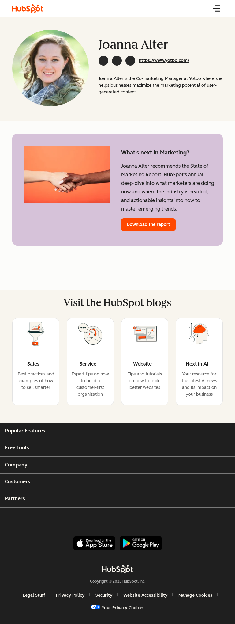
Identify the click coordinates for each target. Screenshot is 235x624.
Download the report (148, 224)
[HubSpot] (117, 569)
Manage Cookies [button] (195, 595)
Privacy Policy (70, 595)
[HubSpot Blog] (27, 8)
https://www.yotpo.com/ (164, 60)
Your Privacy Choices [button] (117, 608)
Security (103, 595)
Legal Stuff (34, 595)
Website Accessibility (145, 595)
